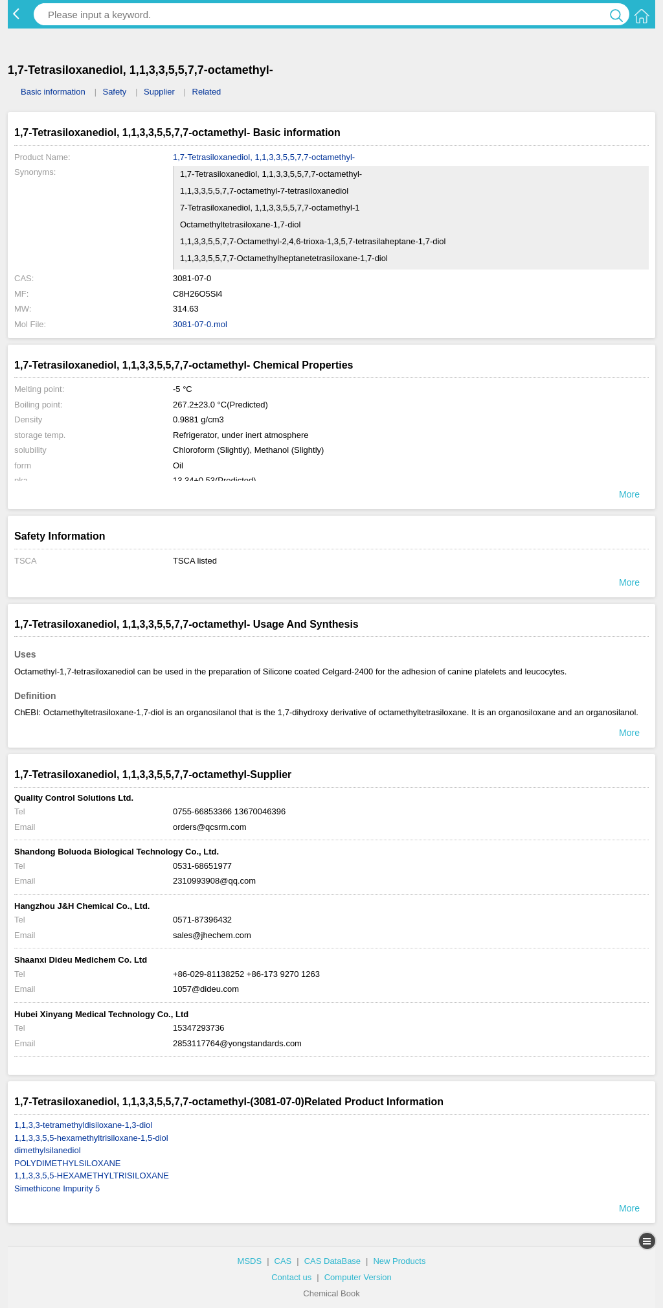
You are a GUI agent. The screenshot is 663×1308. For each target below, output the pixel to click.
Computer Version (358, 1277)
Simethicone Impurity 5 (57, 1188)
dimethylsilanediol (47, 1150)
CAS (283, 1261)
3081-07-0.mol (200, 324)
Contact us (291, 1277)
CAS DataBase (332, 1261)
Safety (114, 92)
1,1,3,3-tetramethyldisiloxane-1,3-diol (83, 1125)
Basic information (53, 92)
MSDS (250, 1261)
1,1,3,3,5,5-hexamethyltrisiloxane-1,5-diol (91, 1138)
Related (206, 92)
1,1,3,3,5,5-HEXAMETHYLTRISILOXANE (91, 1175)
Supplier (159, 92)
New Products (399, 1261)
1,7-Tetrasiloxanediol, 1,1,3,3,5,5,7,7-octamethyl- (264, 157)
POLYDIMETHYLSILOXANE (67, 1163)
